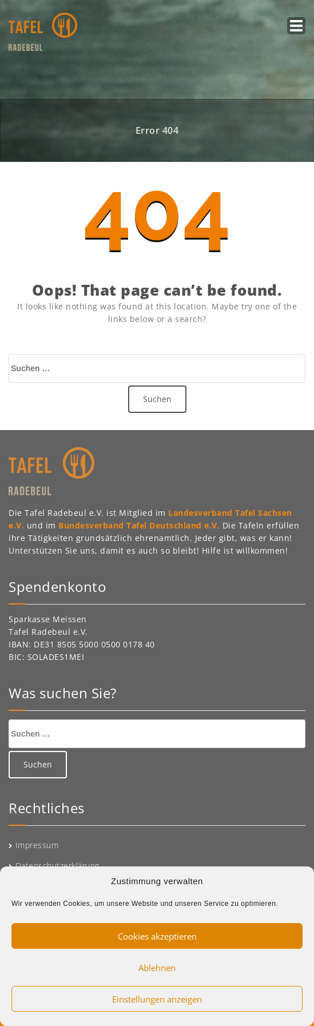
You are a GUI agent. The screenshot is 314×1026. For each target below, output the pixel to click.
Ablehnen (157, 967)
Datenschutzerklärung (57, 865)
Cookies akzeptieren (157, 936)
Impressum (37, 845)
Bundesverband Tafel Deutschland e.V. (140, 525)
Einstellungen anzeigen (157, 999)
